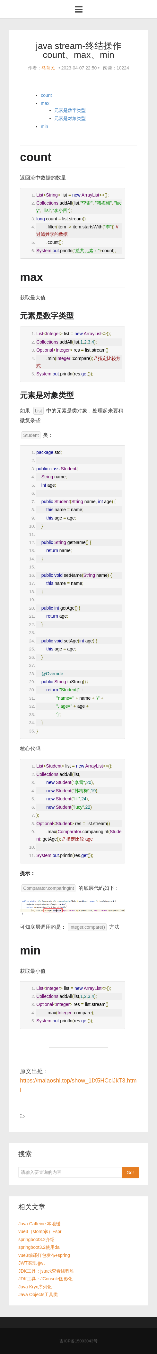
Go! (130, 1172)
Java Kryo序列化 (35, 1286)
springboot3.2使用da (38, 1247)
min (44, 126)
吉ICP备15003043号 (78, 1341)
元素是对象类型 (70, 118)
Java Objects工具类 (38, 1294)
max (45, 103)
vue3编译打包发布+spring (44, 1255)
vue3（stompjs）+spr (39, 1231)
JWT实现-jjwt (31, 1263)
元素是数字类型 (70, 110)
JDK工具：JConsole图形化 (45, 1278)
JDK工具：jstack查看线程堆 (46, 1271)
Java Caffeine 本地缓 (39, 1223)
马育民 (48, 67)
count (46, 95)
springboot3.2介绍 (36, 1239)
